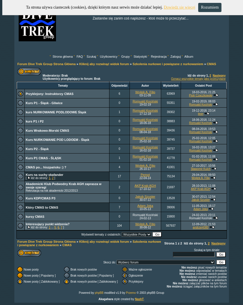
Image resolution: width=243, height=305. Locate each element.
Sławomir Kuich (201, 168)
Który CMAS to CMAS (42, 207)
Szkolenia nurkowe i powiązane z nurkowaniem (167, 64)
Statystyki (140, 56)
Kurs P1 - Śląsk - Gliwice (44, 103)
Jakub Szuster (145, 196)
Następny (219, 75)
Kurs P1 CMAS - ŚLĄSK (43, 158)
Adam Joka (145, 205)
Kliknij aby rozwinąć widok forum (104, 64)
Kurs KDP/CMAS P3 (40, 198)
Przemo (131, 292)
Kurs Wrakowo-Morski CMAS (47, 130)
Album (188, 56)
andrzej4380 (201, 227)
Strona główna (63, 56)
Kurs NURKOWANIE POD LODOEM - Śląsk (57, 139)
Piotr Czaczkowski (200, 95)
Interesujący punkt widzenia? (48, 224)
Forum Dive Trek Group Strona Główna (47, 64)
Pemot (145, 174)
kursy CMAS (35, 216)
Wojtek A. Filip (145, 92)
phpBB (99, 292)
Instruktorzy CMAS (59, 94)
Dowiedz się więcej (179, 7)
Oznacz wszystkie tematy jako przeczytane (198, 78)
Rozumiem (210, 7)
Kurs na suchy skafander (44, 174)
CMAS (211, 64)
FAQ (79, 56)
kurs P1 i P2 (35, 121)
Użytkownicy (108, 56)
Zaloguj (175, 56)
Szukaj (91, 56)
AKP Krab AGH (145, 185)
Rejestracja (159, 56)
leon (200, 113)
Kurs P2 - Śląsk (37, 149)
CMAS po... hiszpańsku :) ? (46, 167)
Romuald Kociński (145, 101)
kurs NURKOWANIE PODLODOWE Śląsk (56, 112)
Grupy (125, 56)
